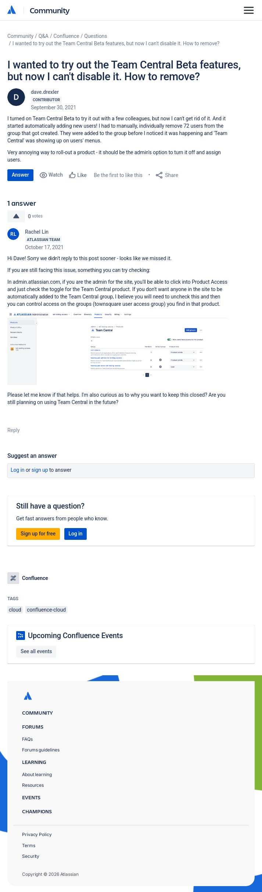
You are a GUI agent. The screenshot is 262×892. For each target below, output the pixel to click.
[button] (117, 348)
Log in (18, 470)
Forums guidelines (41, 750)
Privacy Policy (37, 834)
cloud (15, 610)
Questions (95, 36)
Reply (13, 430)
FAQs (27, 739)
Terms (28, 845)
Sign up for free (38, 534)
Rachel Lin (37, 232)
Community (50, 10)
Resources (33, 785)
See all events (36, 651)
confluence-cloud (46, 610)
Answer (20, 175)
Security (30, 856)
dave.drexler (45, 92)
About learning (37, 774)
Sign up (40, 470)
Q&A (44, 36)
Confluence (66, 36)
